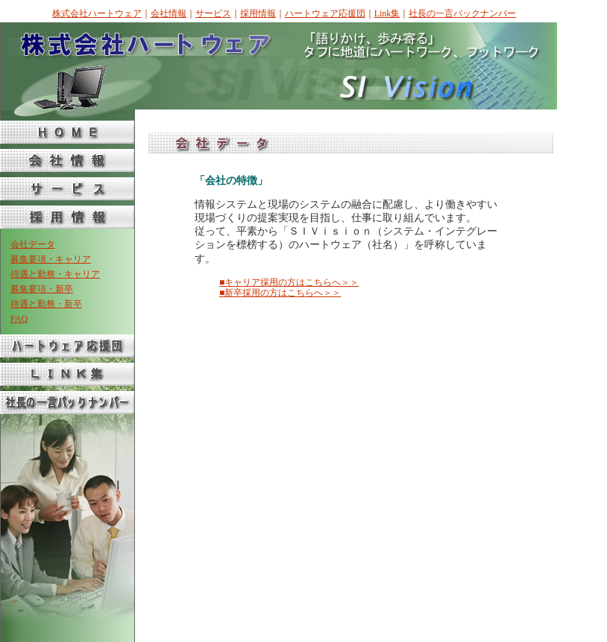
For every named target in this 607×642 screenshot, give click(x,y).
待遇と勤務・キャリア (55, 274)
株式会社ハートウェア (97, 13)
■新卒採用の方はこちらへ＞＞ (280, 292)
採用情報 (258, 13)
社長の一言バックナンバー (462, 13)
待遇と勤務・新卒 (46, 304)
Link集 (387, 13)
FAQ (19, 319)
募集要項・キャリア (50, 259)
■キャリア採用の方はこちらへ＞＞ (289, 282)
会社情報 (168, 13)
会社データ (32, 244)
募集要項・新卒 (41, 289)
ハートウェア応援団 (325, 13)
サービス (213, 13)
